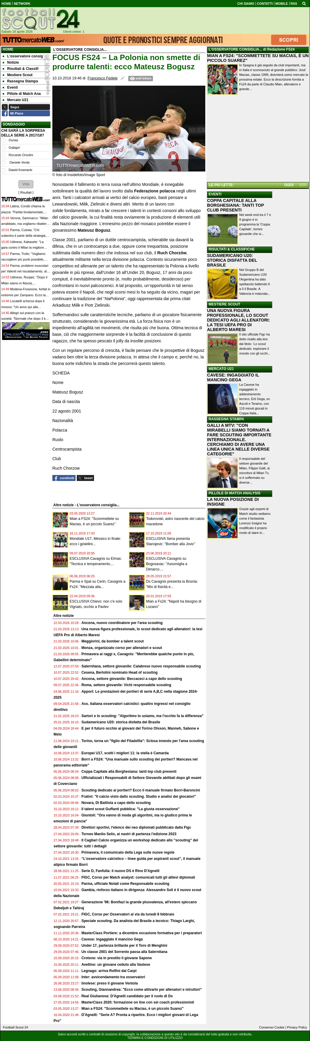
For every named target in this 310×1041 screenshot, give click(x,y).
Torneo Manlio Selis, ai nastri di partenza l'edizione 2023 (129, 834)
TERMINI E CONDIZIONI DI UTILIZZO (155, 1038)
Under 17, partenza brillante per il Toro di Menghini (124, 945)
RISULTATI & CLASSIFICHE (232, 249)
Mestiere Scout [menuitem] (17, 75)
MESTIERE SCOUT (224, 304)
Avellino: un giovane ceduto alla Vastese (116, 964)
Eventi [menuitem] (10, 87)
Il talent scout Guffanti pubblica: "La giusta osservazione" (131, 809)
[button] (25, 184)
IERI (303, 185)
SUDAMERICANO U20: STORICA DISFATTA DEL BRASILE (232, 260)
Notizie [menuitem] (11, 62)
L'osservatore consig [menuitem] (23, 56)
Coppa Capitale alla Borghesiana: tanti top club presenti (129, 771)
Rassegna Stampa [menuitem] (20, 81)
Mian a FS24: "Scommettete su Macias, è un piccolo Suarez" (133, 1008)
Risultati (26, 192)
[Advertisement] (258, 139)
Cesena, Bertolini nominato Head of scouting (120, 672)
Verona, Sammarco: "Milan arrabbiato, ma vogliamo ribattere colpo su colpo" (24, 223)
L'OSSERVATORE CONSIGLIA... (235, 49)
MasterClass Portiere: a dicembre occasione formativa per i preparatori (142, 933)
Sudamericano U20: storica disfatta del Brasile (121, 722)
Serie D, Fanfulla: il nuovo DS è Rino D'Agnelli (120, 871)
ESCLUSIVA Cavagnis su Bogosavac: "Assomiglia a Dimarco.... (166, 563)
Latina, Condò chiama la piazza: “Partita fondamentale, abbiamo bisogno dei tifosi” (23, 212)
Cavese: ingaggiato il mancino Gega (112, 939)
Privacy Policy (297, 1027)
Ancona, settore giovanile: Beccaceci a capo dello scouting (132, 679)
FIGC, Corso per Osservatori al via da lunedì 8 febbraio (128, 914)
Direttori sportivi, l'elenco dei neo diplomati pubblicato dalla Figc (136, 827)
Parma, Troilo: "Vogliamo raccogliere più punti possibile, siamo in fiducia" (23, 259)
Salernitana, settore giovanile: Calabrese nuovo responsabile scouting (141, 666)
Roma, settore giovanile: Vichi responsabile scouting (126, 685)
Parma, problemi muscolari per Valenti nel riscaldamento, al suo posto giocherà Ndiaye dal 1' (24, 271)
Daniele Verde (19, 162)
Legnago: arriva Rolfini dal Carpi (109, 971)
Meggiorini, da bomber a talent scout (113, 641)
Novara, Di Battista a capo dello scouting (116, 803)
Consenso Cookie (271, 1027)
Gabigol (14, 147)
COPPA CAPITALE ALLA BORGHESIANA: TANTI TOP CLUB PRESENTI (235, 205)
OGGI (288, 185)
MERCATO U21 (221, 369)
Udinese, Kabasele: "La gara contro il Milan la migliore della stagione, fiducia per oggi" (23, 247)
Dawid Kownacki (20, 170)
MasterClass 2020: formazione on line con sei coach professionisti (138, 1002)
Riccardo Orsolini (21, 155)
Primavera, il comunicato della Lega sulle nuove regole (128, 852)
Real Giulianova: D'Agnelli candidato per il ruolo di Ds (127, 996)
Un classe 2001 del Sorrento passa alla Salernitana (124, 952)
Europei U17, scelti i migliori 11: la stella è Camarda (125, 753)
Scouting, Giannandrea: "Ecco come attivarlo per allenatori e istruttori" (142, 989)
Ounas (13, 140)
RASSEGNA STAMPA (226, 419)
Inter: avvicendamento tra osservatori (113, 977)
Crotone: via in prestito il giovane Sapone (117, 958)
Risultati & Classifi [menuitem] (20, 69)
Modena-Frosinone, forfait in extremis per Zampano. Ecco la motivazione (25, 294)
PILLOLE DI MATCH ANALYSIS (234, 493)
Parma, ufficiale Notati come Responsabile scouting (125, 884)
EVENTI (215, 194)
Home (8, 49)
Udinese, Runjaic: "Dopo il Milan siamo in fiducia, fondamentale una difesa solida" (24, 283)
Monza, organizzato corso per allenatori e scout (122, 648)
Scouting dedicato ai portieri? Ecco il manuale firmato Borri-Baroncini (141, 790)
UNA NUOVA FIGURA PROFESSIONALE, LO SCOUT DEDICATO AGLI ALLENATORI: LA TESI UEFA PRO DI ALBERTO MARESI (238, 320)
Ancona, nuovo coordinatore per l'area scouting (122, 623)
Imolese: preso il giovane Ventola (110, 983)
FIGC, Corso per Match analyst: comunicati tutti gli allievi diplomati (139, 877)
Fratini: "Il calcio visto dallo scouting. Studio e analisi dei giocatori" (139, 796)
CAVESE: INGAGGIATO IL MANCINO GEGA (233, 377)
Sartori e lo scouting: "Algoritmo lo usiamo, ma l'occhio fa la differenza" (142, 716)
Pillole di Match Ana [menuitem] (22, 94)
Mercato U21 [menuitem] (15, 100)
